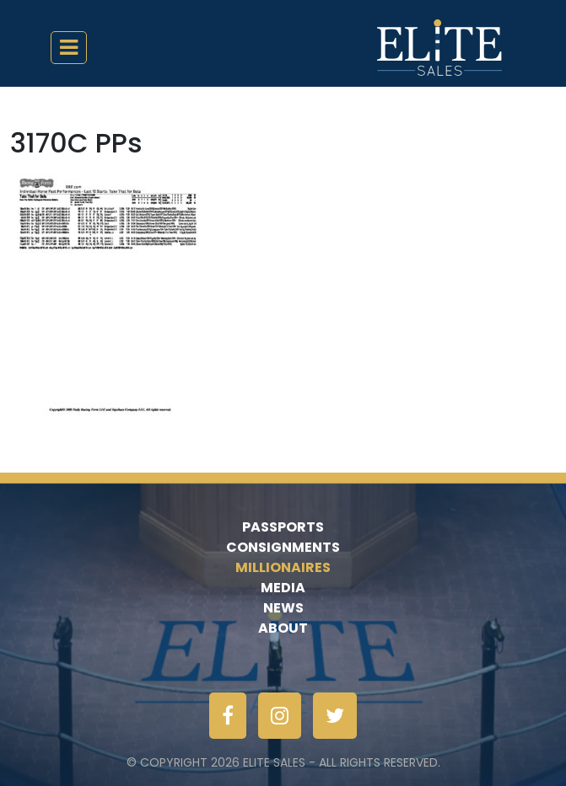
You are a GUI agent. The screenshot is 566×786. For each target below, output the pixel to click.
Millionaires (283, 567)
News (283, 608)
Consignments (283, 547)
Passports (283, 527)
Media (283, 587)
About (283, 628)
